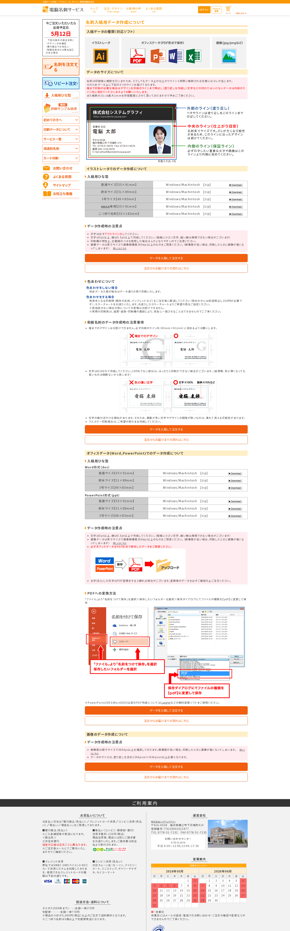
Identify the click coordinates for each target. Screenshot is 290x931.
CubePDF (167, 686)
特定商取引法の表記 (121, 923)
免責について (204, 923)
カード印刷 (51, 151)
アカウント (216, 9)
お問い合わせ (240, 13)
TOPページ (84, 923)
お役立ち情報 (63, 187)
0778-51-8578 (180, 811)
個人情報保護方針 (162, 910)
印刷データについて (58, 122)
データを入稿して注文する (126, 259)
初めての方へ (53, 113)
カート (228, 13)
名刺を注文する (64, 63)
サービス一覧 (53, 132)
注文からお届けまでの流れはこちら (207, 259)
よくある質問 (63, 170)
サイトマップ (62, 178)
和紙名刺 (105, 206)
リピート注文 (62, 76)
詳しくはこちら (122, 248)
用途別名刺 (51, 141)
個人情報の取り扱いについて (177, 923)
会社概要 (101, 923)
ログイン (204, 9)
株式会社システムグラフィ (167, 789)
